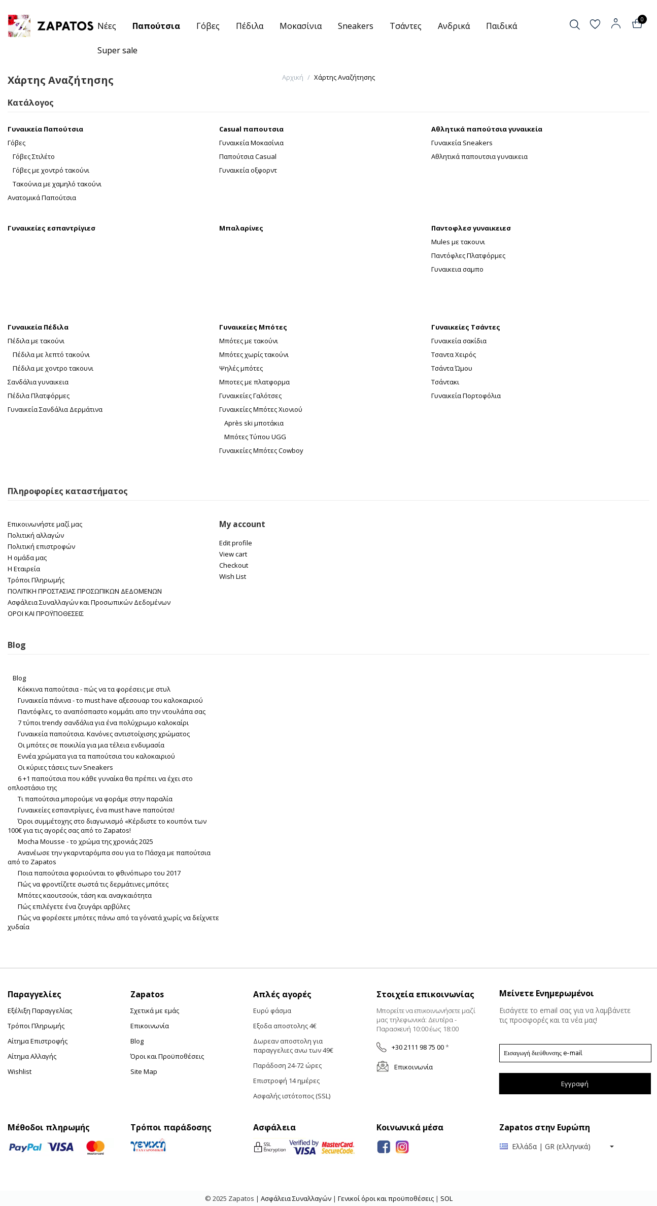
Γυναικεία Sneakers (462, 142)
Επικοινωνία (149, 1025)
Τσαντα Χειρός (453, 354)
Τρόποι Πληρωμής (36, 579)
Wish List (232, 576)
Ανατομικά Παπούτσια (42, 197)
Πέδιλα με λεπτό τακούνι (51, 354)
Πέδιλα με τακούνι (36, 340)
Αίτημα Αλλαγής (32, 1056)
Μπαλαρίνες (241, 228)
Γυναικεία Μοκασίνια (251, 142)
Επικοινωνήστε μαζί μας (45, 524)
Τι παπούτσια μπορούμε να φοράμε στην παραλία (95, 798)
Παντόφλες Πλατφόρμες (468, 255)
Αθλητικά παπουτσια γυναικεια (479, 156)
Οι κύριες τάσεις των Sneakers (65, 767)
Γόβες (208, 25)
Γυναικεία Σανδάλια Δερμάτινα (55, 409)
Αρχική (292, 77)
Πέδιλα (249, 25)
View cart (233, 554)
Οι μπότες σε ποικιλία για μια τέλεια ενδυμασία (91, 744)
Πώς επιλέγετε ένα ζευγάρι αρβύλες (74, 906)
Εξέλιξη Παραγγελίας (40, 1010)
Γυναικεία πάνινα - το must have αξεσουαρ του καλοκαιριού (110, 700)
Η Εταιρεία (24, 568)
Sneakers (355, 25)
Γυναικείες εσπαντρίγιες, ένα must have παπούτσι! (96, 809)
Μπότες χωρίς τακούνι (254, 354)
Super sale (117, 50)
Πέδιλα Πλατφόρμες (39, 395)
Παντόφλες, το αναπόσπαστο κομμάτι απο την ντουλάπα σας (111, 711)
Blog (19, 677)
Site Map (143, 1071)
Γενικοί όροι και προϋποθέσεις (386, 1198)
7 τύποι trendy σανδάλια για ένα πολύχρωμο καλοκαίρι (103, 722)
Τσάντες (406, 25)
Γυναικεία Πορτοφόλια (466, 395)
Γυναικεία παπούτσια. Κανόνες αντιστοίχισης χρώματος (104, 733)
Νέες (106, 25)
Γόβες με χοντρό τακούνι (51, 170)
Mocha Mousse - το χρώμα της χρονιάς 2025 (85, 841)
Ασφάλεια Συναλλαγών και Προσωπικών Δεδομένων (89, 602)
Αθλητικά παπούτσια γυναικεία (486, 129)
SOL (446, 1198)
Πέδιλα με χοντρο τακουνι (53, 368)
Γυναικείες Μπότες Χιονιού (260, 409)
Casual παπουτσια (251, 129)
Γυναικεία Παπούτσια (45, 129)
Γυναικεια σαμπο (457, 269)
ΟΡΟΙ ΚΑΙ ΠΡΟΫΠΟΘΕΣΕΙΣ (46, 613)
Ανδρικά (454, 25)
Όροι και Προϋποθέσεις (167, 1056)
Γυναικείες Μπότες (253, 327)
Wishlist (19, 1071)
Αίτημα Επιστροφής (37, 1041)
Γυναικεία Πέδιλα (38, 327)
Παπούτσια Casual (247, 156)
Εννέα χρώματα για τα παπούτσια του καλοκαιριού (96, 756)
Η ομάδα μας (27, 557)
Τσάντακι (445, 381)
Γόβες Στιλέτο (34, 156)
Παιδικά (501, 25)
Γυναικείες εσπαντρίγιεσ (51, 228)
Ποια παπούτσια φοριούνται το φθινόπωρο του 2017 (99, 872)
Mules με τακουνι (458, 241)
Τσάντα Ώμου (451, 368)
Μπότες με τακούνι (248, 340)
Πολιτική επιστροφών (41, 546)
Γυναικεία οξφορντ (248, 170)
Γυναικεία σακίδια (459, 340)
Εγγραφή (575, 1083)
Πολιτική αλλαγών (36, 535)
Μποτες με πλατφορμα (254, 381)
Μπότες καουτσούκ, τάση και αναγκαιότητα (85, 895)
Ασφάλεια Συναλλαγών (297, 1198)
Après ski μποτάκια (254, 423)
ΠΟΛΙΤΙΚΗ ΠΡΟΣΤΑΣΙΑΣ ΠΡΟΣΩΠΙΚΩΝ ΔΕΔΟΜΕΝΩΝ (85, 591)
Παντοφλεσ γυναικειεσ (471, 228)
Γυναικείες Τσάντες (465, 327)
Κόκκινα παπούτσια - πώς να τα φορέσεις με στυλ (94, 689)
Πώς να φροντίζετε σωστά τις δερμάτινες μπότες (93, 884)
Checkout (233, 565)
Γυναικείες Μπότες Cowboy (261, 450)
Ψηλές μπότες (241, 368)
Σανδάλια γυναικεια (38, 381)
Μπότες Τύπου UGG (255, 436)
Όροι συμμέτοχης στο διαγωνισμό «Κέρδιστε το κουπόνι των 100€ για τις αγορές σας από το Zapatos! (107, 826)
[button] (583, 24)
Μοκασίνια (301, 25)
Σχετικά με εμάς (154, 1010)
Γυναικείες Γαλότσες (250, 395)
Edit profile (235, 542)
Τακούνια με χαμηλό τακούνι (57, 183)
